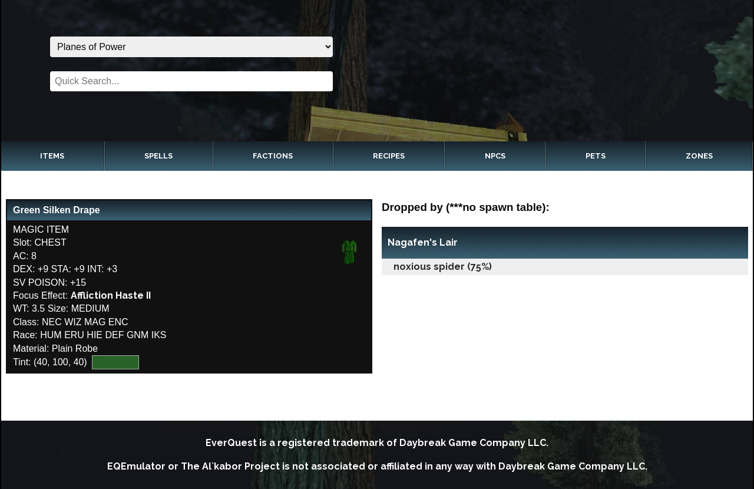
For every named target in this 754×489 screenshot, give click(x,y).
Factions (273, 155)
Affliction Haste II (111, 295)
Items (52, 155)
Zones (699, 155)
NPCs (495, 155)
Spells (158, 155)
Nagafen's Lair (423, 242)
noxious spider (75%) (442, 266)
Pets (596, 155)
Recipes (389, 155)
